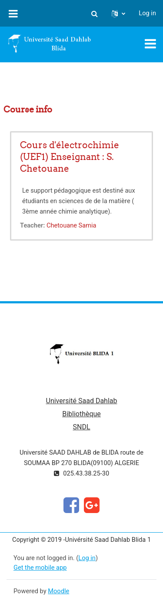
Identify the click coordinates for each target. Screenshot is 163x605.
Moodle (58, 591)
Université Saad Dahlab (81, 401)
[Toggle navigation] (150, 43)
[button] (94, 13)
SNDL (81, 427)
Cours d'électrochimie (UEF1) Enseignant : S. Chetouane (69, 156)
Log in (147, 13)
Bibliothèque (81, 414)
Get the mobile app (40, 567)
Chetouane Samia (71, 225)
